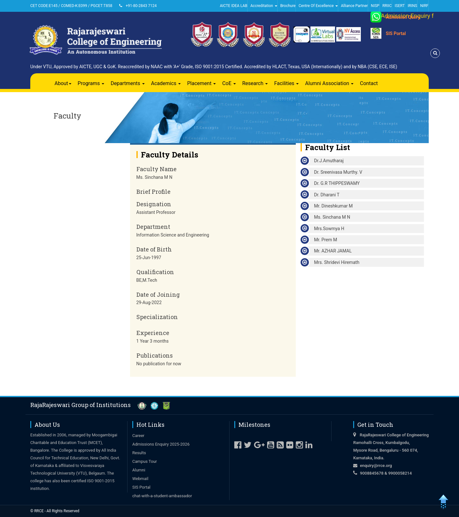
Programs (91, 83)
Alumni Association (329, 83)
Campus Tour (144, 461)
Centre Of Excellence (318, 6)
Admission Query (403, 17)
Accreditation (264, 6)
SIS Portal (396, 33)
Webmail (140, 478)
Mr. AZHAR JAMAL (333, 250)
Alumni (138, 470)
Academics (166, 83)
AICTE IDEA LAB (233, 6)
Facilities (286, 83)
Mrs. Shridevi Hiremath (336, 262)
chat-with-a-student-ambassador (162, 495)
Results (139, 452)
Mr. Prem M (325, 239)
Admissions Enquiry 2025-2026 (161, 444)
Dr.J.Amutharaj (329, 160)
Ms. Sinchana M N (332, 217)
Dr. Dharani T (326, 194)
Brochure (287, 6)
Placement (201, 83)
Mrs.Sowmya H (329, 228)
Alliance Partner (354, 6)
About (63, 83)
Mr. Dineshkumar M (333, 205)
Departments (128, 83)
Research (255, 83)
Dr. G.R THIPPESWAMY (337, 183)
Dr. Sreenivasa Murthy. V (338, 172)
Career (138, 435)
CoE (229, 83)
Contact (369, 83)
